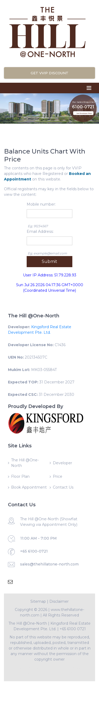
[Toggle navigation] (89, 88)
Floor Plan (20, 476)
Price (57, 476)
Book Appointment (29, 487)
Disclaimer (59, 601)
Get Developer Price (84, 113)
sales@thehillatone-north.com (49, 564)
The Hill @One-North (25, 463)
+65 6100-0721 (34, 551)
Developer (62, 463)
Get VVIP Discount (49, 73)
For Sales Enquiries (83, 100)
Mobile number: (41, 204)
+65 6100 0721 (73, 629)
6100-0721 (83, 105)
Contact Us (63, 487)
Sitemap (38, 601)
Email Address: (40, 231)
